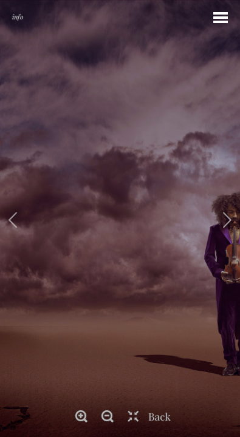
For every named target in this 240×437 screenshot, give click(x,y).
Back (159, 416)
